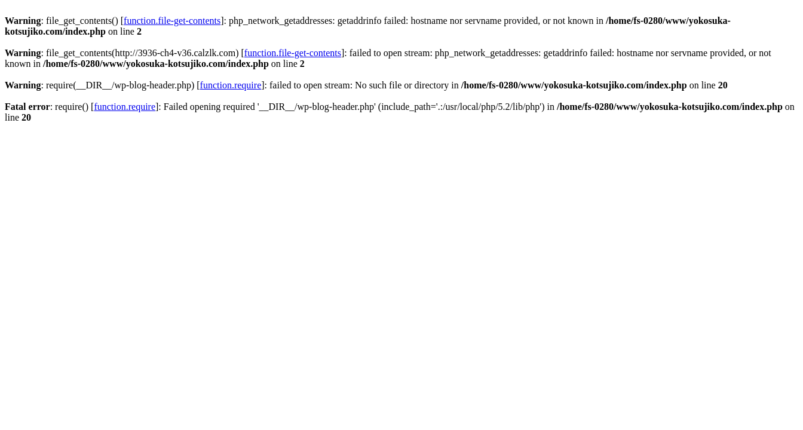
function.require (231, 85)
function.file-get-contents (172, 21)
